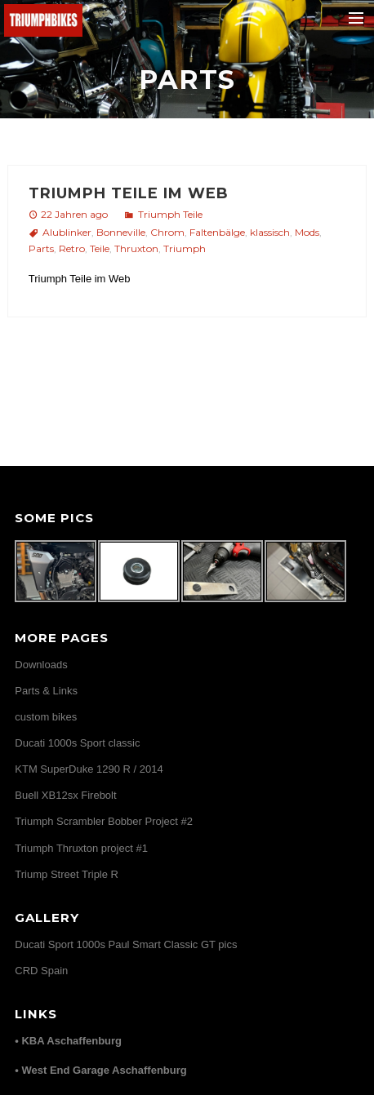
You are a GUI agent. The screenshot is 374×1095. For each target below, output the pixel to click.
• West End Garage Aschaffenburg (100, 1070)
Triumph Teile (170, 214)
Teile (99, 248)
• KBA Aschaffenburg (68, 1041)
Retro (72, 248)
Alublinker (66, 232)
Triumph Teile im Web (129, 193)
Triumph (184, 248)
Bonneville (120, 232)
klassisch (270, 232)
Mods (307, 232)
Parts (41, 248)
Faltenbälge (217, 232)
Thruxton (136, 248)
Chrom (167, 232)
